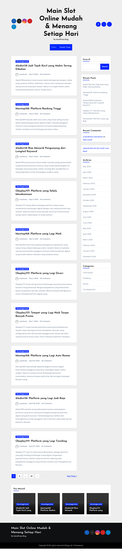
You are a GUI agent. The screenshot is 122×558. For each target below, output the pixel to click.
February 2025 (89, 245)
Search (86, 59)
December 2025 (89, 195)
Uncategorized (22, 62)
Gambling (87, 278)
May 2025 (87, 228)
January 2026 (88, 189)
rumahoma (22, 75)
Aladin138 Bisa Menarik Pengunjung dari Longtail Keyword (93, 102)
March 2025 (88, 240)
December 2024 (89, 257)
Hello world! (87, 140)
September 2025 (89, 206)
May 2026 (87, 167)
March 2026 (88, 178)
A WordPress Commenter (93, 137)
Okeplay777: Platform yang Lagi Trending (41, 450)
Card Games (88, 273)
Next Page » (72, 485)
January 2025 (88, 251)
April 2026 (87, 172)
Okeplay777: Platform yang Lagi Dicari (40, 278)
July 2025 (87, 217)
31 (31, 485)
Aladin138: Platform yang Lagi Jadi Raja (41, 406)
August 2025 (88, 212)
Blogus (67, 555)
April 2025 (87, 234)
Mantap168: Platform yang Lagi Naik (39, 238)
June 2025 (87, 223)
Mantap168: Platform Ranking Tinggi (38, 110)
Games (85, 284)
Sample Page (65, 47)
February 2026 (89, 183)
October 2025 (88, 200)
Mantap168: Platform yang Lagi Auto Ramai (43, 362)
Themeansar (78, 555)
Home (53, 47)
